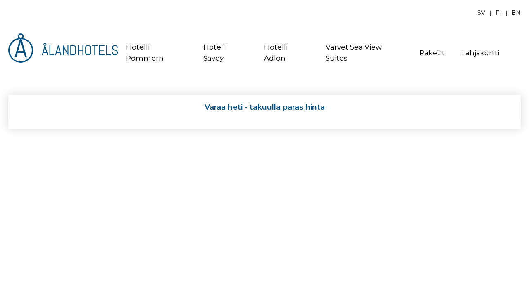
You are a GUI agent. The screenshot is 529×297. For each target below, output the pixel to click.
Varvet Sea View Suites (354, 52)
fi (498, 12)
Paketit (432, 53)
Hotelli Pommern (145, 52)
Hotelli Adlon (276, 52)
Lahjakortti (480, 53)
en (516, 12)
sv (481, 12)
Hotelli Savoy (215, 52)
